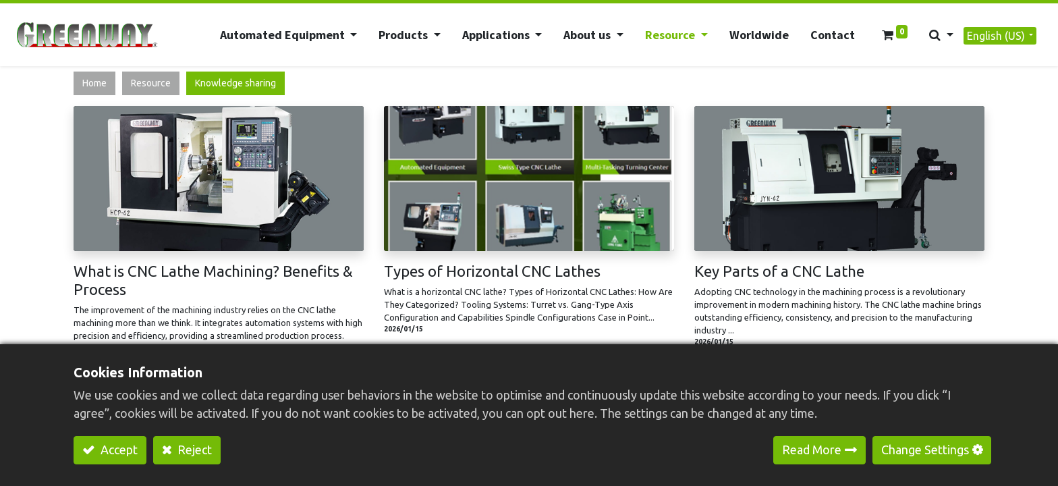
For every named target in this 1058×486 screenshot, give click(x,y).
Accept (118, 449)
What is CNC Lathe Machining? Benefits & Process (213, 280)
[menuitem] (758, 34)
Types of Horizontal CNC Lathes (492, 271)
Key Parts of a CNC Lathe (779, 271)
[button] (941, 34)
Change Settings (925, 449)
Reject (193, 449)
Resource (151, 83)
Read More (811, 449)
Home (94, 83)
